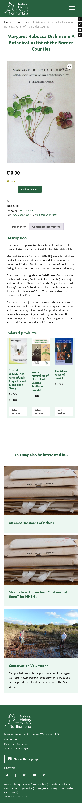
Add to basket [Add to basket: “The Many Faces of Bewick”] (61, 411)
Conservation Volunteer (27, 665)
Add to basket (30, 189)
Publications (24, 22)
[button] (69, 66)
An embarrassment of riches (30, 523)
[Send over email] (80, 35)
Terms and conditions (15, 796)
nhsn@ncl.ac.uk (19, 744)
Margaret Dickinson (46, 214)
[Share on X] (80, 24)
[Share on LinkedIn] (80, 30)
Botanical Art (25, 214)
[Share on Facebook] (80, 19)
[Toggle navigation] (72, 8)
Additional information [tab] (46, 226)
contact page (21, 748)
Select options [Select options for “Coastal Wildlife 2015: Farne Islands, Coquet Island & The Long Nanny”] (15, 411)
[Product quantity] (12, 189)
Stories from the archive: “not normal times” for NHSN (38, 594)
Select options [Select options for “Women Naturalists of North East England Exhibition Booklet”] (38, 411)
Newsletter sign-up (23, 759)
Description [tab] (19, 226)
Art (15, 214)
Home (8, 22)
